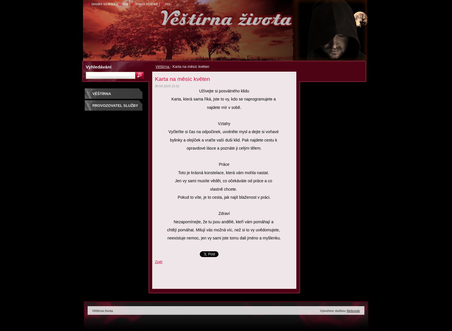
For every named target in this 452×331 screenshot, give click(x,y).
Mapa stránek (147, 4)
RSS (167, 4)
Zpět (159, 262)
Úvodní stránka (103, 4)
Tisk (125, 4)
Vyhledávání (99, 66)
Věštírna (163, 66)
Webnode (353, 311)
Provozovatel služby (115, 105)
